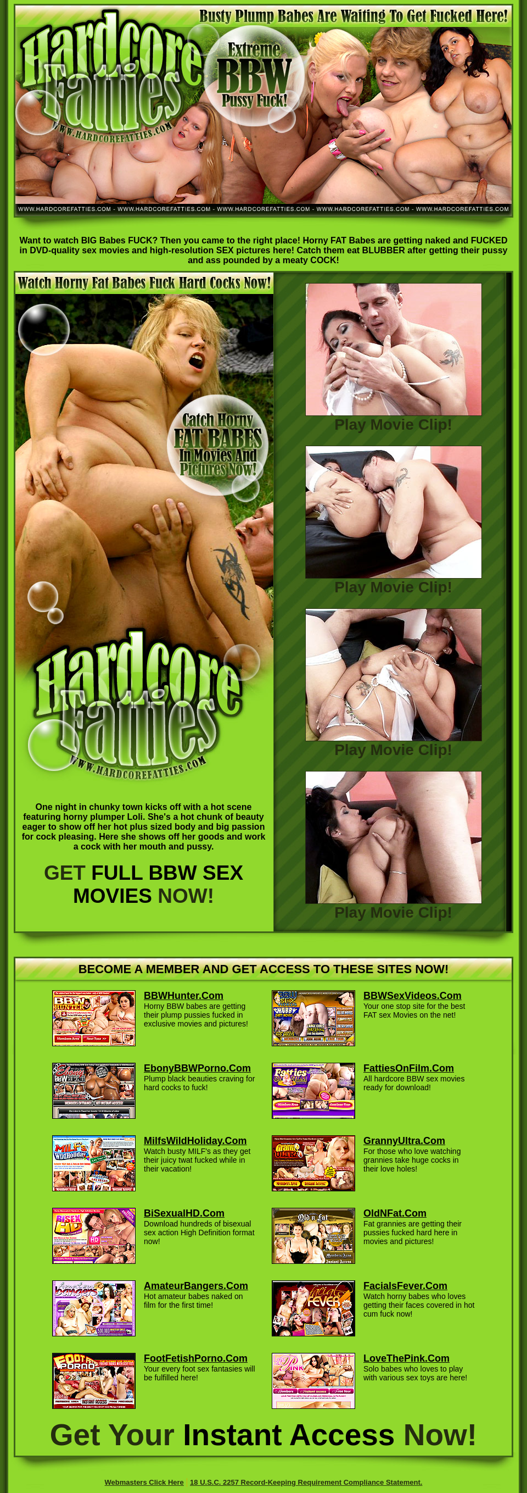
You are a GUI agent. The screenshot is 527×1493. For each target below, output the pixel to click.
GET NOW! (143, 884)
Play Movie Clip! (393, 417)
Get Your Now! (263, 1435)
